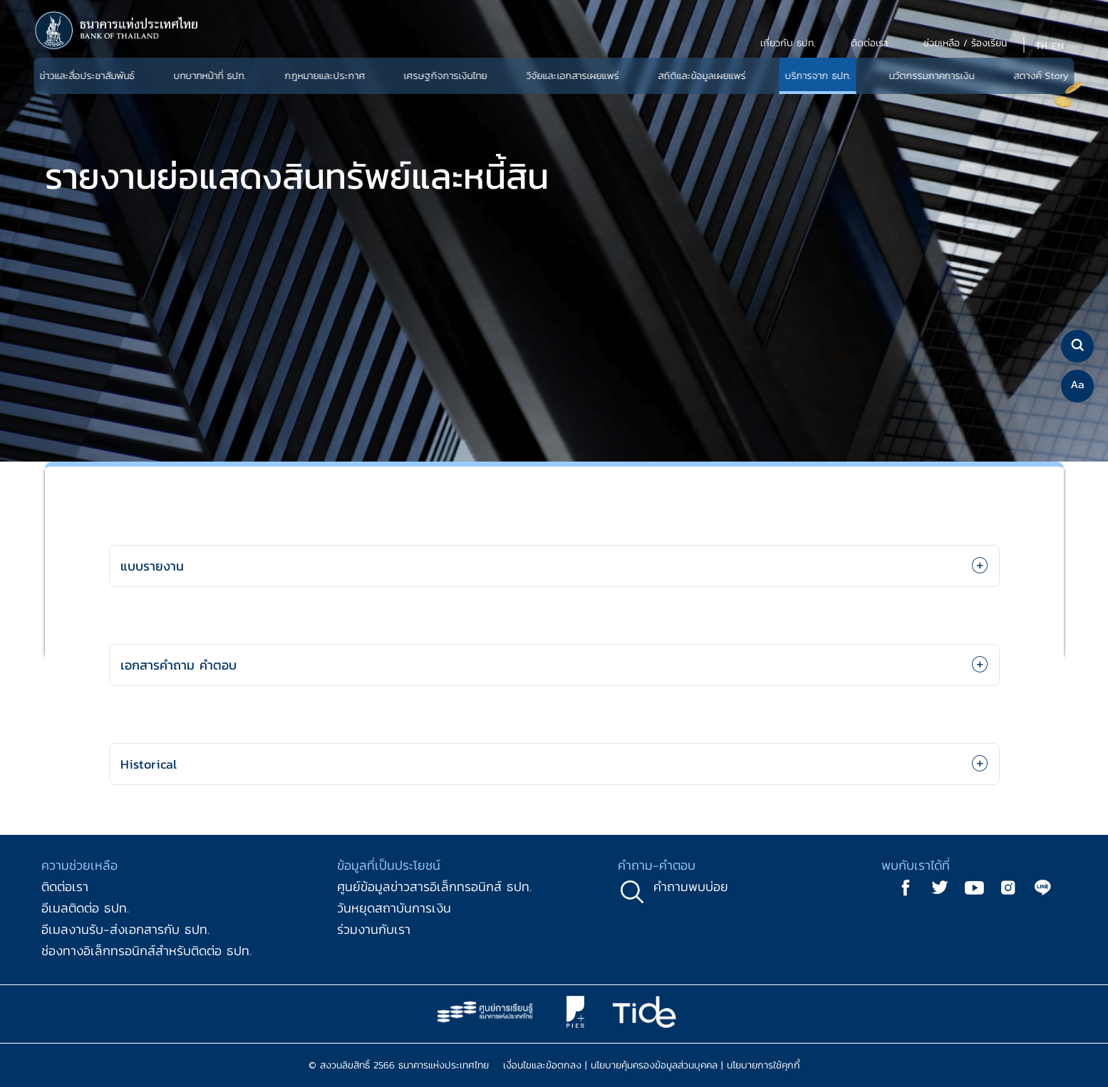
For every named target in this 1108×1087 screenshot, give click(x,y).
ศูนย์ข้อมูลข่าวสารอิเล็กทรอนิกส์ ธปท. (434, 886)
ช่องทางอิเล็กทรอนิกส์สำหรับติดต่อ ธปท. (146, 950)
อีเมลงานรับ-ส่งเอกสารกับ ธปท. (125, 929)
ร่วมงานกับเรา (373, 929)
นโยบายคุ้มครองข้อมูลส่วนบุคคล (654, 1065)
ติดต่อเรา (64, 886)
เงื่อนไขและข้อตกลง (542, 1065)
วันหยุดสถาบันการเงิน (394, 907)
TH (1041, 45)
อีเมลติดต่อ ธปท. (85, 907)
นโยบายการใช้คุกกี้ (763, 1065)
